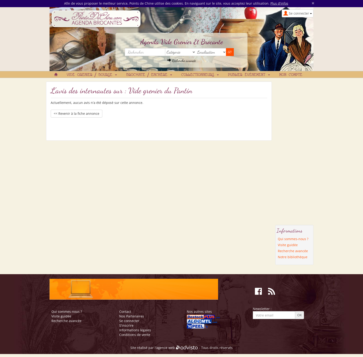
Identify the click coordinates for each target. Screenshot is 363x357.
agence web (165, 348)
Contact (125, 311)
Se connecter (129, 321)
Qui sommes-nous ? (293, 239)
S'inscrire (126, 325)
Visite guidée (288, 245)
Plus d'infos (279, 3)
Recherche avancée (181, 60)
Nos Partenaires (131, 316)
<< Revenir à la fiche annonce (76, 113)
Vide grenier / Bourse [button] (92, 75)
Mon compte (290, 75)
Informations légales (135, 330)
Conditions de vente (134, 334)
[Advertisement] (294, 150)
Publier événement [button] (249, 75)
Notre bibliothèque (292, 257)
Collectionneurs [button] (200, 75)
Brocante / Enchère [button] (149, 75)
